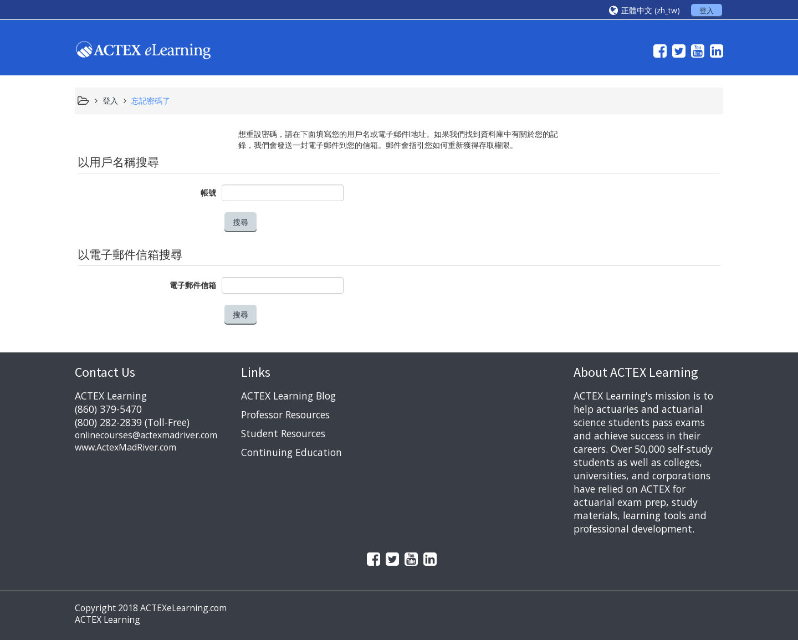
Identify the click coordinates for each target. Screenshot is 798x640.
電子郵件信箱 (193, 285)
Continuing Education (291, 452)
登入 (706, 11)
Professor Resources (285, 414)
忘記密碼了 (150, 100)
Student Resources (283, 433)
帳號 (208, 192)
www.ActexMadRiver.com (125, 447)
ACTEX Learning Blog (288, 395)
